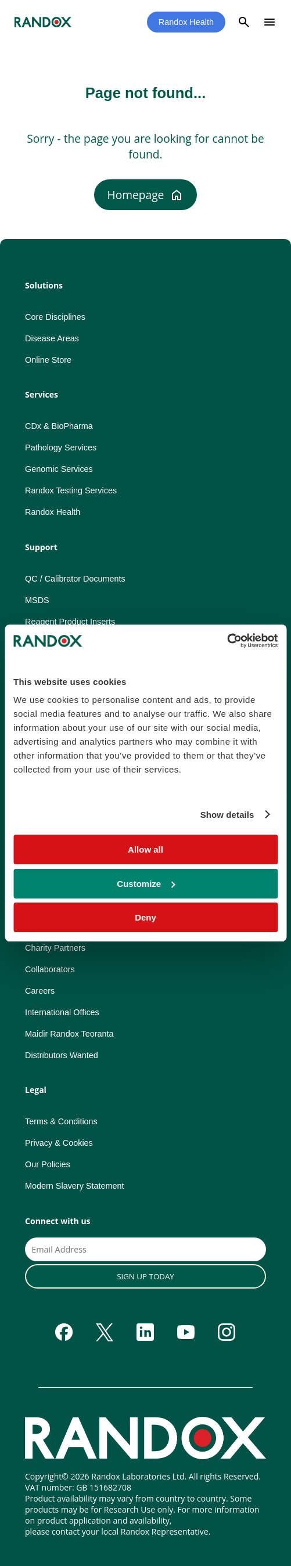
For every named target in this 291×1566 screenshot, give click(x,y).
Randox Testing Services (71, 490)
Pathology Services (60, 447)
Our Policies (47, 1164)
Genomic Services (59, 469)
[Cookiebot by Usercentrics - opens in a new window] (227, 640)
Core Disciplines (55, 317)
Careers (40, 990)
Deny (145, 917)
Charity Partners (55, 947)
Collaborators (50, 969)
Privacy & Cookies (59, 1143)
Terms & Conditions (61, 1121)
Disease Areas (52, 338)
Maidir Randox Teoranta (69, 1033)
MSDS (37, 600)
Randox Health (186, 22)
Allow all (145, 849)
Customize (146, 884)
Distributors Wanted (61, 1055)
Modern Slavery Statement (74, 1185)
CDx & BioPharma (59, 426)
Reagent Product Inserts (70, 621)
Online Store (48, 360)
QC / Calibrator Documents (75, 578)
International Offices (62, 1012)
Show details (227, 815)
